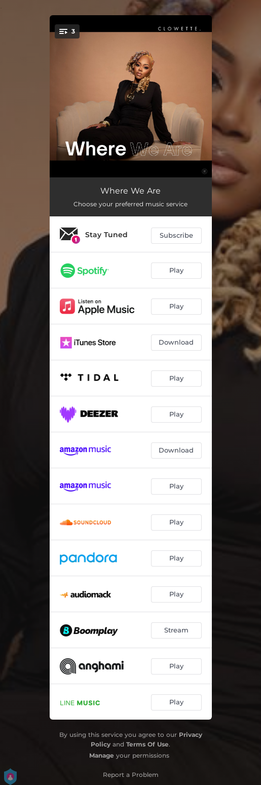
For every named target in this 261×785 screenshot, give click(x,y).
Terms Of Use (147, 744)
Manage (101, 755)
